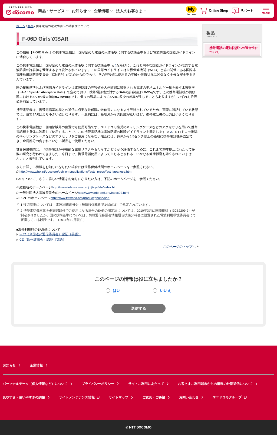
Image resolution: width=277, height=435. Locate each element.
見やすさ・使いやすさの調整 (24, 397)
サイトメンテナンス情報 (80, 397)
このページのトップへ (179, 246)
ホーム (20, 26)
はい (116, 290)
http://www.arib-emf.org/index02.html (103, 192)
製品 (31, 26)
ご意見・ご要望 (153, 397)
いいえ (165, 290)
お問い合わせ (189, 397)
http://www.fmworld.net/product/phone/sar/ (80, 197)
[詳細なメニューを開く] (266, 10)
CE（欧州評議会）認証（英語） (42, 239)
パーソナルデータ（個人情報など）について (35, 384)
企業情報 (101, 11)
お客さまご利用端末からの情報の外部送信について (215, 384)
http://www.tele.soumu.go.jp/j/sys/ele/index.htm (84, 187)
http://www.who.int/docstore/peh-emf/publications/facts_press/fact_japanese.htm (75, 171)
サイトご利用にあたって (146, 384)
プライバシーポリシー (98, 384)
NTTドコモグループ (230, 397)
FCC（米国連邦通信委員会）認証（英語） (50, 234)
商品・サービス (51, 11)
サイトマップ (118, 397)
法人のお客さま (129, 11)
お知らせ (79, 11)
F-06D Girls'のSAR (45, 39)
